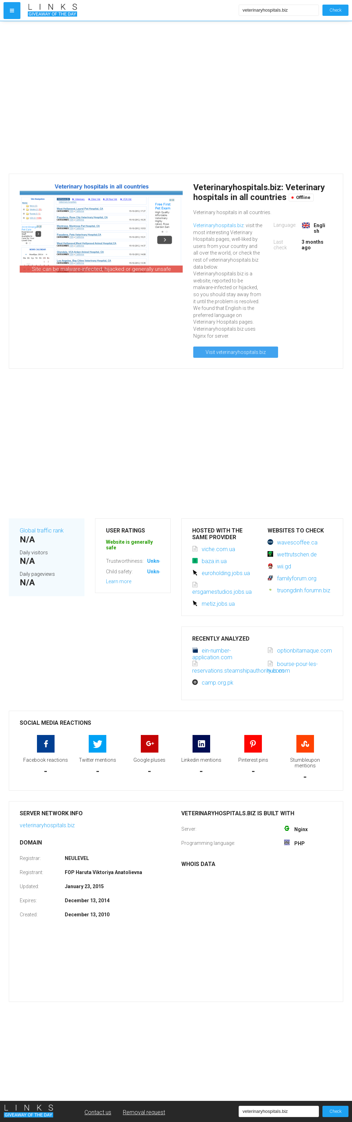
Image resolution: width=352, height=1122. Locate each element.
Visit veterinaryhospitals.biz (236, 352)
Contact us (97, 1112)
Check (335, 10)
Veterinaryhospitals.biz (218, 225)
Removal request (144, 1112)
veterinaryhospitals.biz (47, 825)
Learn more (118, 581)
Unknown (158, 561)
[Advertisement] (71, 97)
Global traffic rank (42, 530)
